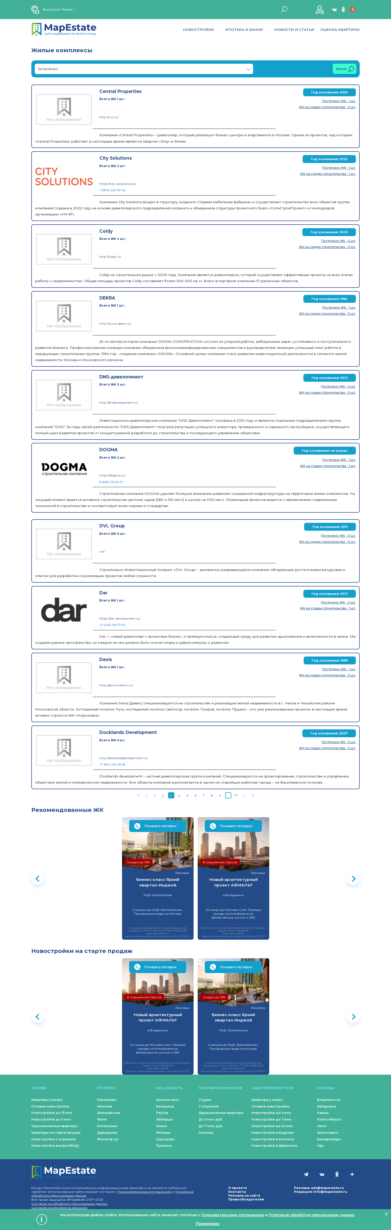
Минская (104, 1106)
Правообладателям (246, 1199)
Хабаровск (326, 1106)
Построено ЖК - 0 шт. (338, 386)
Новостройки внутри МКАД (55, 1145)
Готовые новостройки (50, 1106)
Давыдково (107, 1133)
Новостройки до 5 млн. (51, 1119)
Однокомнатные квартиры (54, 1126)
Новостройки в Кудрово (272, 1133)
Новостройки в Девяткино (274, 1145)
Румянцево (106, 1100)
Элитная (206, 1133)
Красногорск (167, 1100)
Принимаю (207, 1223)
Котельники (107, 1126)
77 (236, 795)
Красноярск (327, 1133)
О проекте (237, 1188)
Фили (102, 1119)
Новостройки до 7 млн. (271, 1119)
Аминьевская (108, 1113)
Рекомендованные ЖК (67, 809)
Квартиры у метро (47, 1100)
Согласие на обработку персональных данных (69, 1204)
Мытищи (163, 1133)
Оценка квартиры (340, 30)
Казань (323, 1113)
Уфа (320, 1145)
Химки (161, 1126)
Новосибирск (329, 1119)
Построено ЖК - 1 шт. (339, 101)
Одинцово (165, 1139)
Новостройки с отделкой (53, 1139)
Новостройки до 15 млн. (52, 1113)
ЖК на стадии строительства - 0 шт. (327, 107)
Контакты (237, 1192)
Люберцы (164, 1119)
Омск (321, 1126)
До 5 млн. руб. (211, 1119)
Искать (345, 69)
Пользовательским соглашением (145, 1192)
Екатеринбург (329, 1139)
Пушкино (164, 1145)
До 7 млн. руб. (211, 1126)
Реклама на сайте (244, 1195)
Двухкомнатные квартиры (221, 1113)
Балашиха (165, 1106)
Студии (205, 1100)
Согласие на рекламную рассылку (59, 1207)
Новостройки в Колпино (272, 1139)
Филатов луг (108, 1139)
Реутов (162, 1113)
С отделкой (209, 1106)
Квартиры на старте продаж (55, 1133)
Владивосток (329, 1100)
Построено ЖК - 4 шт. (338, 241)
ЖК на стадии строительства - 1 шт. (328, 174)
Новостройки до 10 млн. (272, 1126)
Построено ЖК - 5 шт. (338, 742)
